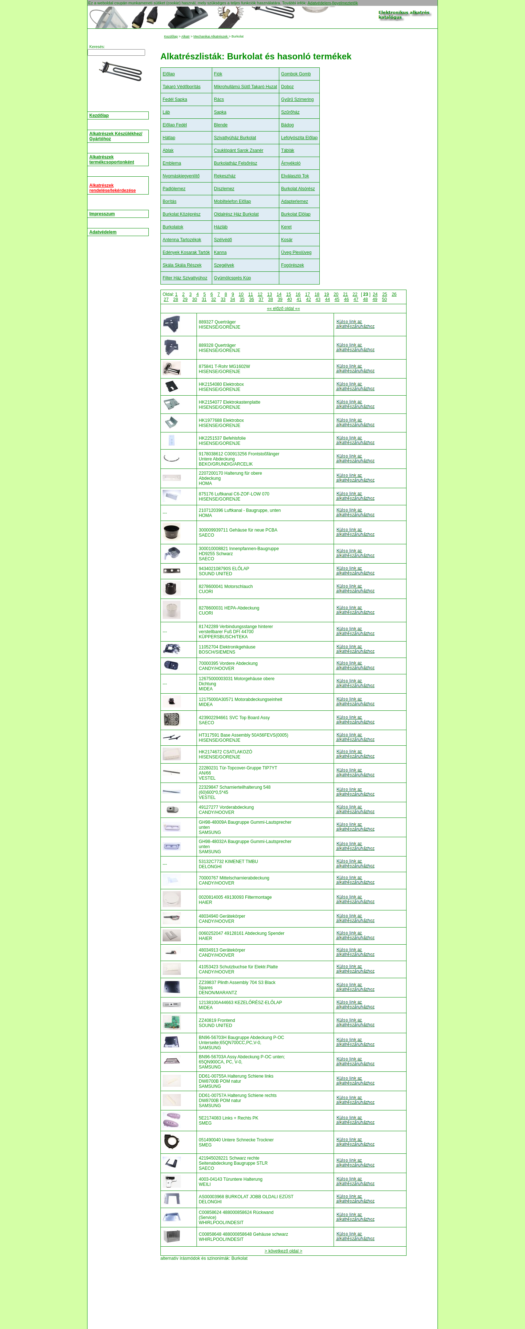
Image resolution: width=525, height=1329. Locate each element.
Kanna (220, 252)
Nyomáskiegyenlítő (181, 176)
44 (327, 299)
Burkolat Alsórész (298, 188)
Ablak (168, 150)
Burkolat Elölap (296, 214)
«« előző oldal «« (283, 308)
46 (346, 299)
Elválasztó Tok (295, 176)
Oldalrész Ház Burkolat (236, 214)
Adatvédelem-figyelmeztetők (332, 3)
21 (345, 294)
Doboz (287, 86)
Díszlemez (224, 188)
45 (337, 299)
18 (317, 294)
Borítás (169, 201)
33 (223, 299)
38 (270, 299)
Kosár (286, 239)
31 (204, 299)
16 (298, 294)
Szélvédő (223, 239)
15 (288, 294)
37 (260, 299)
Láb (166, 112)
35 (242, 299)
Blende (221, 125)
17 (307, 294)
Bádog (287, 125)
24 (375, 294)
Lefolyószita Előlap (299, 137)
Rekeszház (225, 176)
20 (336, 294)
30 (194, 299)
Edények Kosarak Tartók (186, 252)
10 (241, 294)
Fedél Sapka (175, 99)
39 (279, 299)
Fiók (218, 74)
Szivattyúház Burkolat (235, 137)
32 (213, 299)
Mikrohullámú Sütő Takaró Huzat (245, 86)
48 (365, 299)
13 (269, 294)
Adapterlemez (294, 201)
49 (375, 299)
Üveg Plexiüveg (296, 252)
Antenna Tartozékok (182, 239)
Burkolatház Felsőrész (235, 163)
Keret (286, 227)
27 (166, 299)
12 (260, 294)
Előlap (169, 74)
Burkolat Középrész (182, 214)
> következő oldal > (283, 1251)
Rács (219, 99)
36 (251, 299)
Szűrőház (290, 112)
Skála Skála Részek (182, 265)
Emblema (172, 163)
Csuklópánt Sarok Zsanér (238, 150)
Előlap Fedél (175, 125)
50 (384, 299)
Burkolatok (173, 227)
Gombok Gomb (296, 74)
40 (289, 299)
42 (308, 299)
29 (185, 299)
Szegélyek (224, 265)
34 (232, 299)
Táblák (287, 150)
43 (318, 299)
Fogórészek (292, 265)
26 (394, 294)
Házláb (221, 227)
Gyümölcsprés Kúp (232, 278)
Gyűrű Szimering (297, 99)
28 (175, 299)
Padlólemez (174, 188)
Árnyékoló (290, 163)
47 (356, 299)
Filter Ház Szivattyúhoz (185, 278)
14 (279, 294)
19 (326, 294)
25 (384, 294)
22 (355, 294)
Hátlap (169, 137)
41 (298, 299)
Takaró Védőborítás (182, 86)
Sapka (220, 112)
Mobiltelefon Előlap (232, 201)
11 (250, 294)
